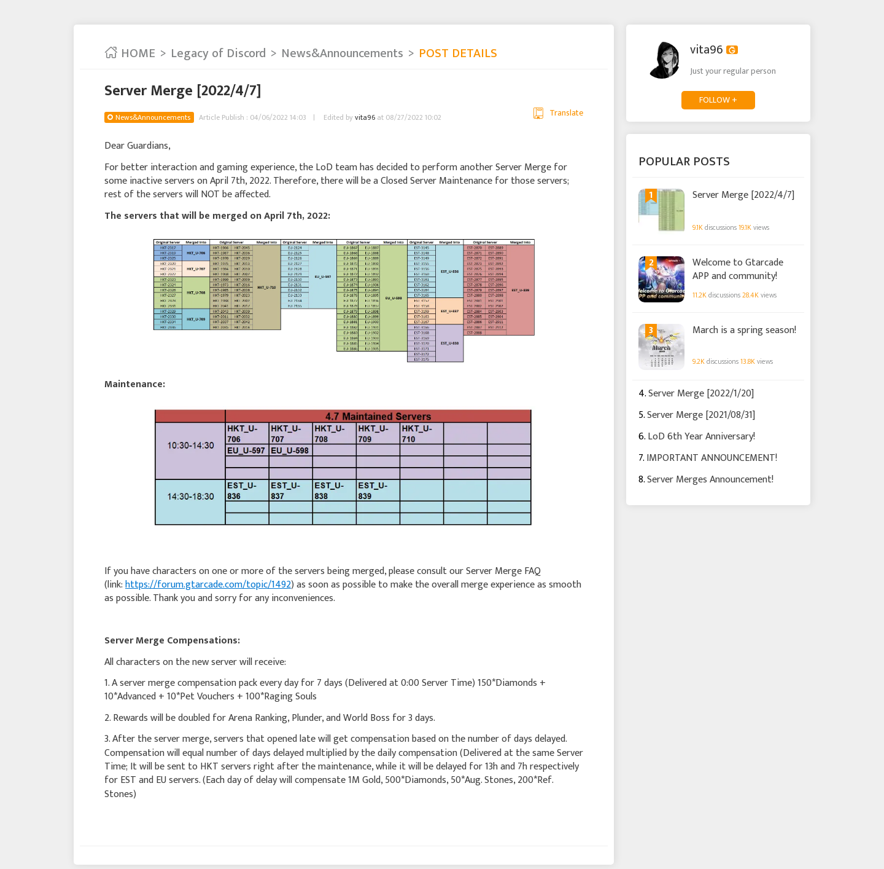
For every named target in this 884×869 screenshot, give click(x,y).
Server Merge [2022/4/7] (743, 195)
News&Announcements (342, 53)
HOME (129, 53)
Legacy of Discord (218, 53)
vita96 (365, 117)
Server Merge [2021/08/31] (701, 415)
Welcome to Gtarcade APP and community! (737, 268)
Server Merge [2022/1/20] (701, 393)
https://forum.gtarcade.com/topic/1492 (208, 584)
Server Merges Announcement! (710, 479)
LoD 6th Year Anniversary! (701, 436)
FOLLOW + (718, 100)
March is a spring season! (744, 330)
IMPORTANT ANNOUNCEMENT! (711, 458)
